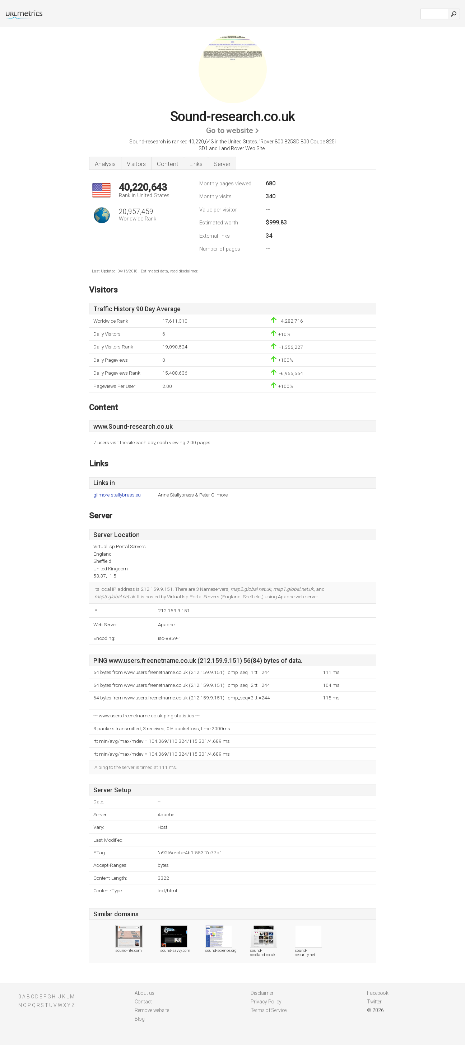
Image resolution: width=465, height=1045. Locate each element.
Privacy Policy (266, 1001)
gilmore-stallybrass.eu (117, 495)
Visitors (136, 163)
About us (144, 993)
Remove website (152, 1010)
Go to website (229, 130)
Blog (140, 1019)
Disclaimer (262, 993)
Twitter (374, 1001)
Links (196, 163)
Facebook (378, 993)
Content (167, 163)
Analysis (105, 163)
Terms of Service (269, 1010)
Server (222, 163)
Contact (143, 1001)
